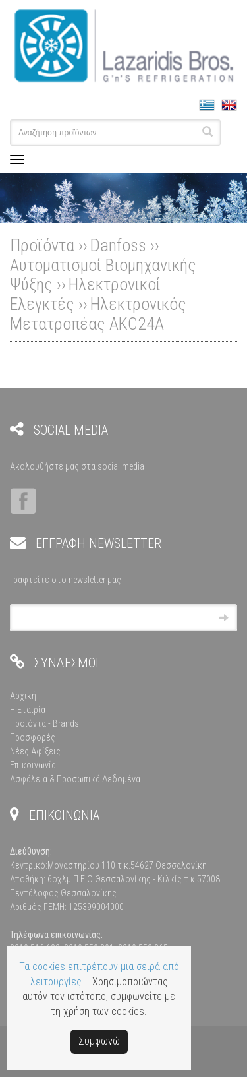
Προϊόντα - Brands (44, 723)
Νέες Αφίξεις (35, 751)
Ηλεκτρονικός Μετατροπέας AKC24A (98, 314)
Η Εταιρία (27, 709)
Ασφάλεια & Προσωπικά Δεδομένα (75, 779)
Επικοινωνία (33, 765)
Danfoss (118, 245)
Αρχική (23, 696)
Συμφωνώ (99, 1041)
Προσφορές (32, 737)
